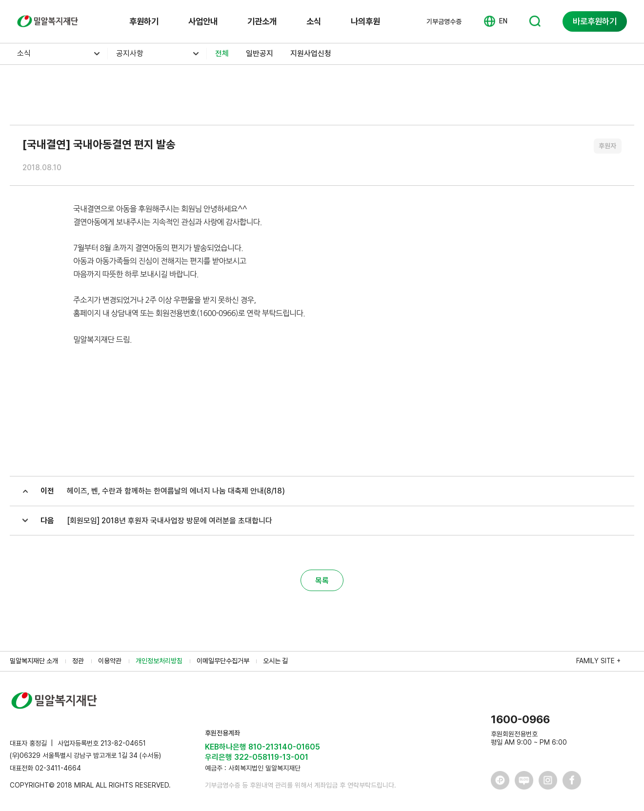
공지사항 (129, 53)
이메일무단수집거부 (223, 661)
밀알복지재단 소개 (34, 661)
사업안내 (203, 21)
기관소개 (262, 21)
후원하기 (144, 21)
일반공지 (259, 53)
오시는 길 (275, 661)
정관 (78, 661)
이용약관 (109, 661)
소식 (313, 21)
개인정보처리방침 (159, 661)
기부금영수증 (444, 21)
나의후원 (365, 21)
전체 (222, 53)
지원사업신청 (310, 53)
